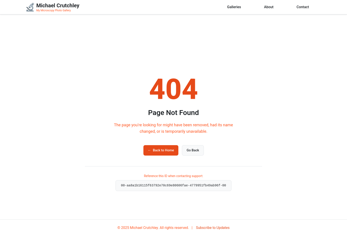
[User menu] (320, 7)
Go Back (193, 150)
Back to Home (161, 150)
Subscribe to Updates (212, 228)
